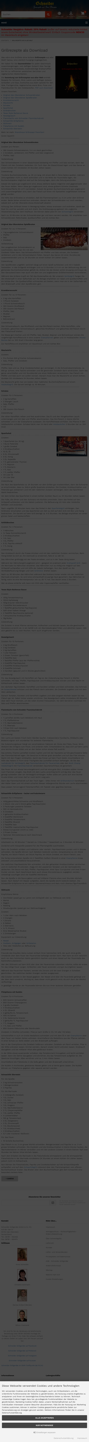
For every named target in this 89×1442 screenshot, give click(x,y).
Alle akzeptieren (44, 1418)
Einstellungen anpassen (44, 1432)
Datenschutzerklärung (63, 1438)
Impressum (82, 1438)
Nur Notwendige (44, 1425)
